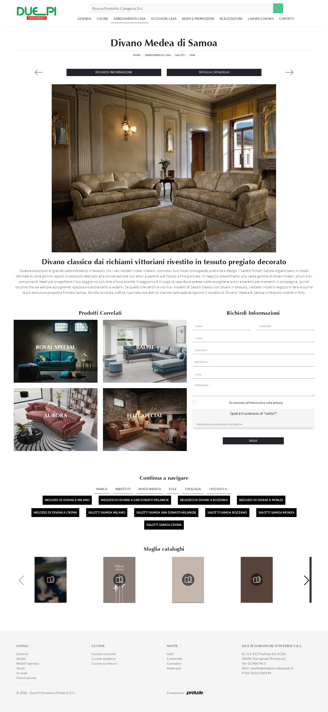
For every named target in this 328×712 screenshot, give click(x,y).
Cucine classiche (104, 654)
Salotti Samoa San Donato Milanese (166, 512)
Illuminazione (26, 678)
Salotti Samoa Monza (277, 512)
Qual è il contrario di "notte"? (253, 413)
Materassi (174, 668)
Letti (170, 654)
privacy (278, 403)
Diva (192, 55)
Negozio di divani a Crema (55, 512)
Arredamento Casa (130, 18)
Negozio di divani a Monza (261, 500)
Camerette (174, 659)
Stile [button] (173, 489)
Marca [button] (101, 489)
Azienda (84, 18)
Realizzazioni (231, 18)
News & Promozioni (198, 18)
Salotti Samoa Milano (106, 512)
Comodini (174, 663)
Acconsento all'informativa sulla (256, 403)
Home (137, 55)
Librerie (22, 654)
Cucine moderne (104, 659)
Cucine (102, 18)
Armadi (22, 673)
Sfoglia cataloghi (214, 72)
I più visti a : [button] (218, 489)
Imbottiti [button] (123, 489)
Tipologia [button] (193, 489)
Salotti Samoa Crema (164, 525)
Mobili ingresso (27, 663)
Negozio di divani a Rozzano (204, 500)
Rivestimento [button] (149, 489)
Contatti (286, 18)
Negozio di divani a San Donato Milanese (135, 500)
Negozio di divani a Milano (67, 500)
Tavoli (20, 668)
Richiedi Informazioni (113, 72)
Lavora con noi (261, 18)
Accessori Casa (164, 18)
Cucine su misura (104, 663)
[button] (306, 580)
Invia (253, 441)
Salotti (180, 55)
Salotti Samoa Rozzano (227, 512)
